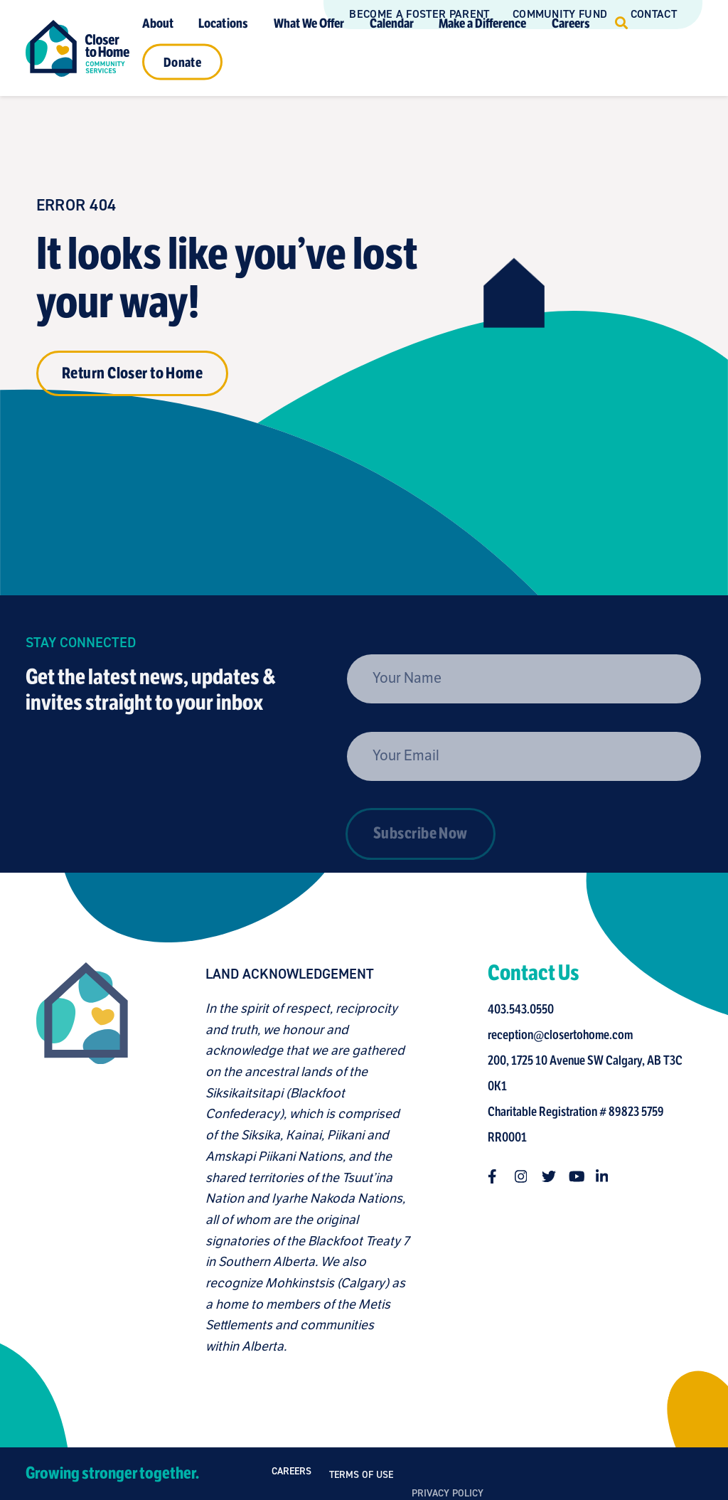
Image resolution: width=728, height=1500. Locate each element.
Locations (223, 23)
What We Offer (309, 23)
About (157, 23)
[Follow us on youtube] (579, 1176)
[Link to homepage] (77, 48)
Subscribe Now (420, 868)
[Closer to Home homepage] (78, 1160)
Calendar (392, 23)
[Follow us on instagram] (525, 1176)
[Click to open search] (621, 23)
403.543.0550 (524, 1009)
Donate (182, 62)
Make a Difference (482, 23)
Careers (571, 23)
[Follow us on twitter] (552, 1176)
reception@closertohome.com (563, 1035)
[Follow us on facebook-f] (498, 1176)
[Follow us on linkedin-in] (606, 1176)
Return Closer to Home (132, 373)
